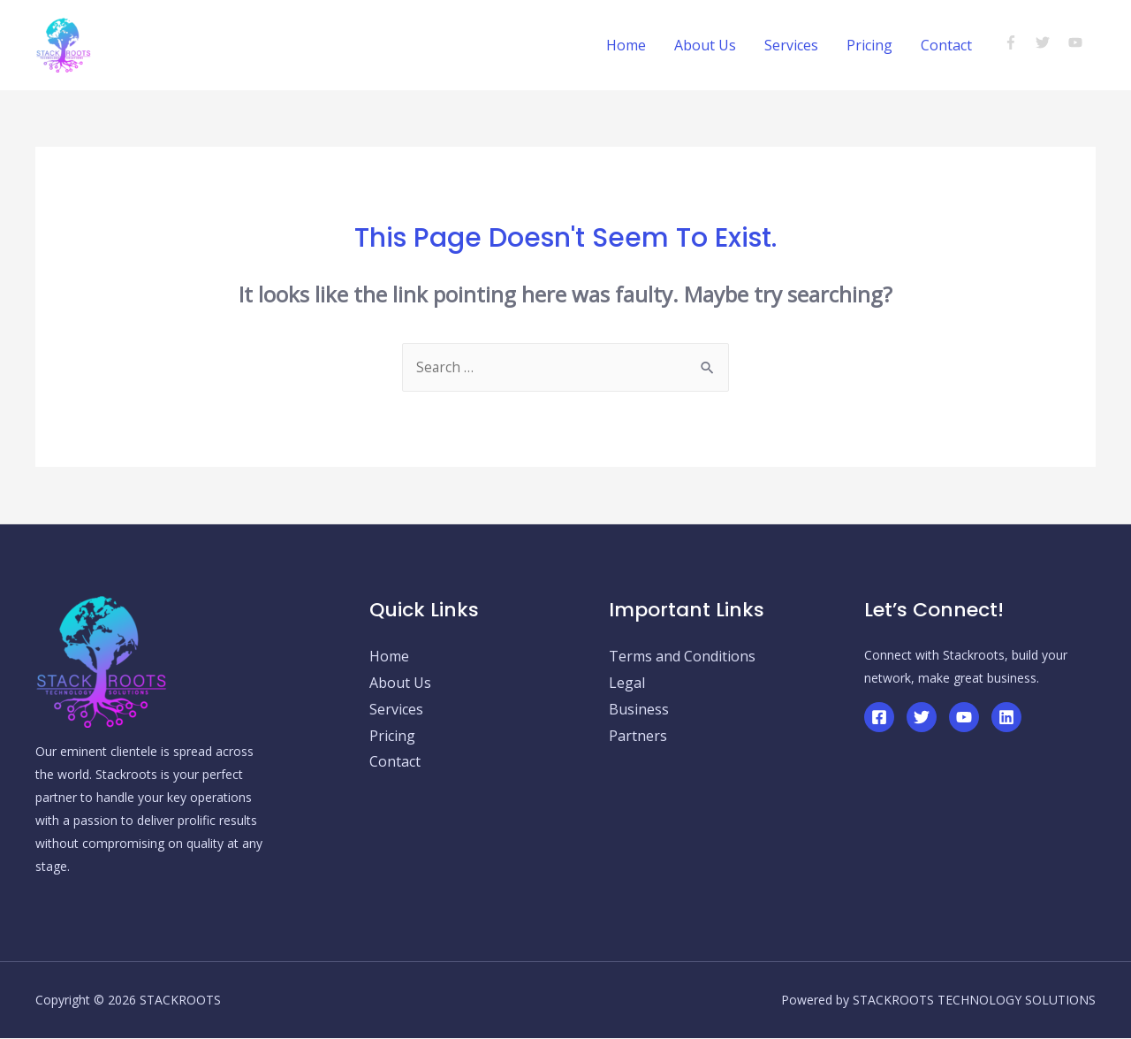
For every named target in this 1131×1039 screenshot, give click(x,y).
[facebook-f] (1018, 42)
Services (791, 45)
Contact (946, 45)
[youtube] (1077, 42)
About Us (705, 45)
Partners (638, 736)
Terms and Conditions (682, 657)
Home (626, 45)
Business (639, 710)
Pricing (869, 45)
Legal (627, 683)
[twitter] (1050, 42)
